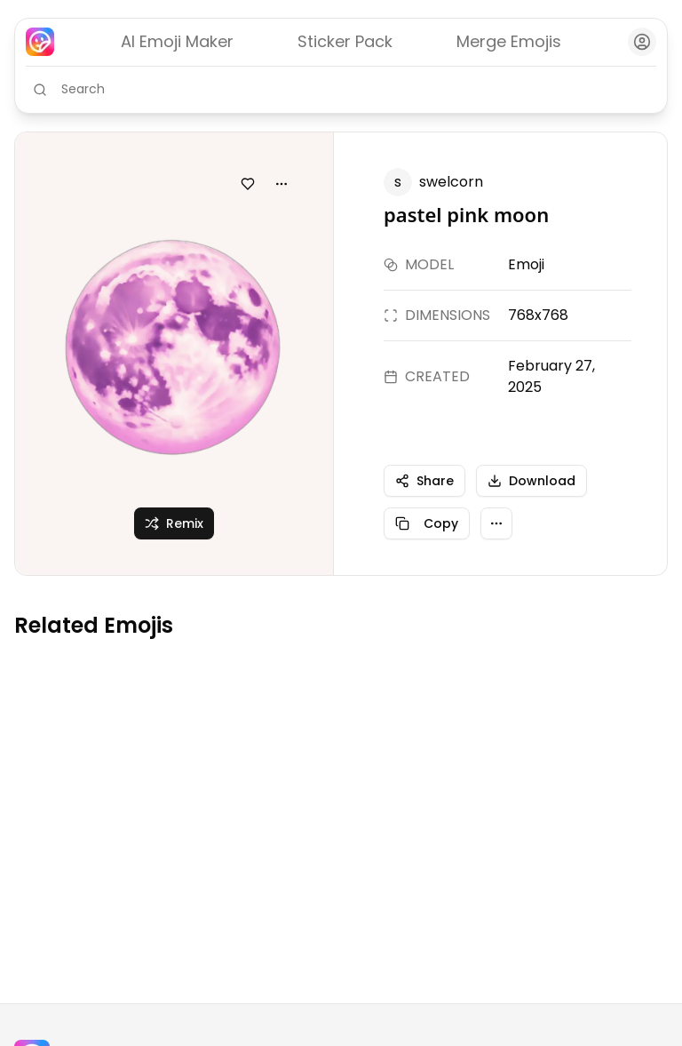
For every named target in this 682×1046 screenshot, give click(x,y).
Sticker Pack (345, 41)
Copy (426, 523)
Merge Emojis (508, 41)
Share (424, 481)
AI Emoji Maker (177, 41)
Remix (174, 523)
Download (531, 481)
